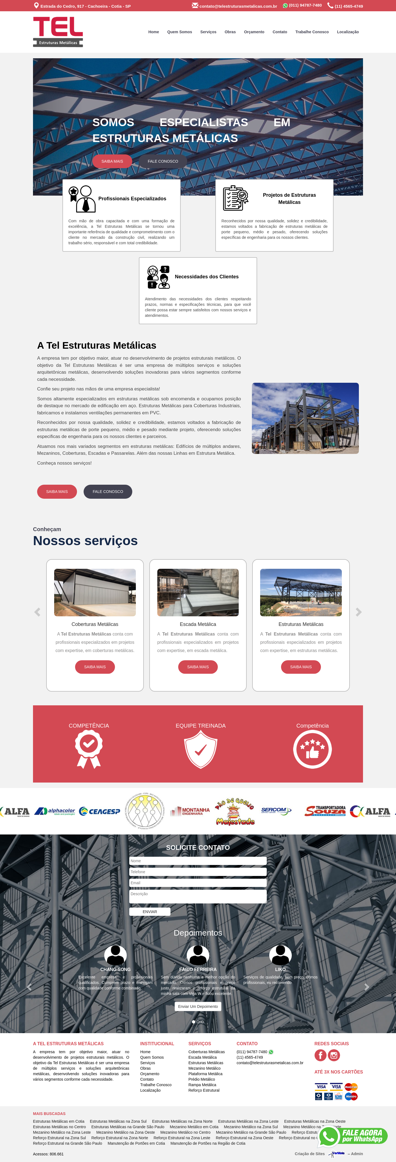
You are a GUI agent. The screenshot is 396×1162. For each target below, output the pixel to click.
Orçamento (254, 32)
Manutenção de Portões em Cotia (136, 1143)
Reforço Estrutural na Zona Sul (59, 1138)
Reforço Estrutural (203, 1090)
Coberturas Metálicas (206, 1052)
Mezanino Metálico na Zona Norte (312, 1127)
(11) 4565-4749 (345, 5)
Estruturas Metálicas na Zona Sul (118, 1121)
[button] (57, 127)
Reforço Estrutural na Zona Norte (119, 1138)
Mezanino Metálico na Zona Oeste (125, 1132)
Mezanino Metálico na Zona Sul (251, 1127)
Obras (230, 32)
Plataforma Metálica (205, 1074)
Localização (348, 32)
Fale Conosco (163, 161)
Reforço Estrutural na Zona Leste (181, 1138)
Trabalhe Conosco (312, 32)
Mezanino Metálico (204, 1068)
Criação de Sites (310, 1154)
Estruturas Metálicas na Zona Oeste (314, 1121)
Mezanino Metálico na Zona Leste (62, 1132)
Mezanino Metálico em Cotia (194, 1127)
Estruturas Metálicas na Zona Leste (248, 1121)
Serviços (208, 32)
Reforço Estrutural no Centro (303, 1138)
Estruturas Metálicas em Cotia (58, 1121)
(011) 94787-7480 (302, 5)
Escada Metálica (202, 1057)
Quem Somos (179, 32)
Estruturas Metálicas (205, 1063)
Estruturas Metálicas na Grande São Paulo (127, 1127)
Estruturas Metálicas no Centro (59, 1127)
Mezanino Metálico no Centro (185, 1132)
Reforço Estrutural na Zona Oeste (244, 1138)
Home (153, 32)
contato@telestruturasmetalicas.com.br (234, 5)
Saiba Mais (112, 161)
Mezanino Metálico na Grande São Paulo (251, 1132)
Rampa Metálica (202, 1085)
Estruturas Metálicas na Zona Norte (182, 1121)
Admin (357, 1154)
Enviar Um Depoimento (198, 1006)
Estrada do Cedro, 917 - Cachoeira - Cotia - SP (82, 5)
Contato (280, 32)
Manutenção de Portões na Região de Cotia (207, 1143)
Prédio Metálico (201, 1079)
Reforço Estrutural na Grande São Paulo (67, 1143)
